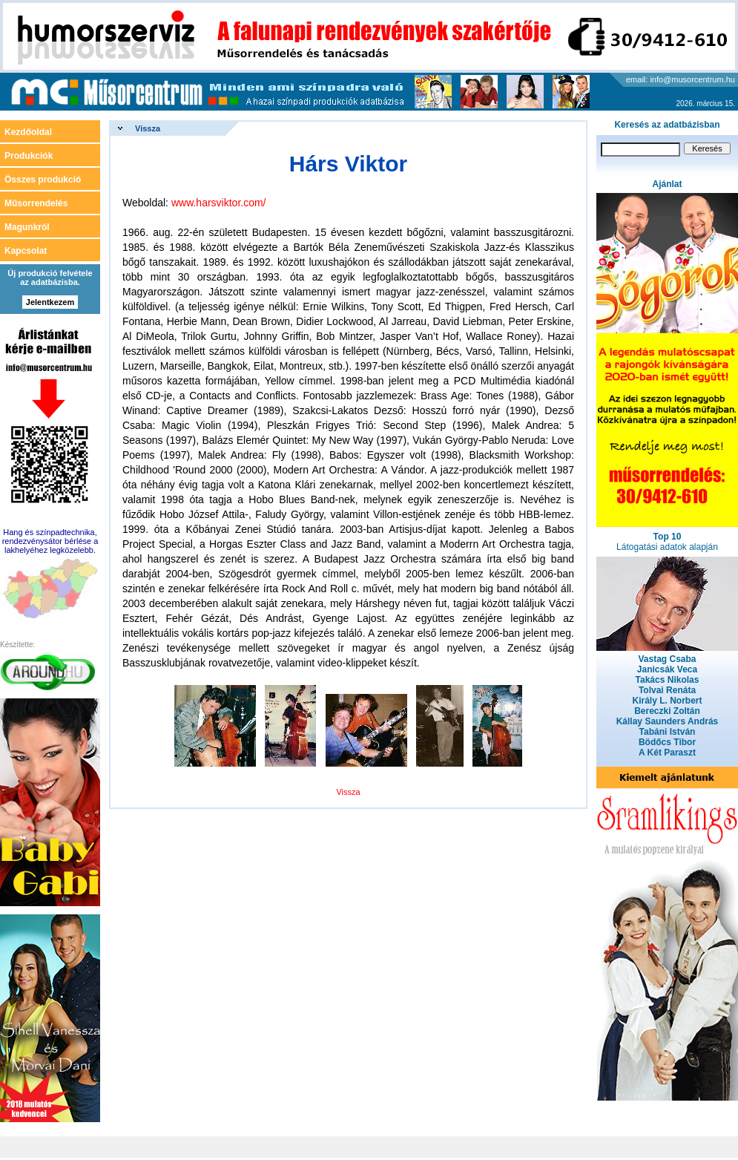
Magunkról (27, 227)
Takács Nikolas (667, 680)
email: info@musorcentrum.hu (680, 79)
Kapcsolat (25, 251)
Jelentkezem (50, 302)
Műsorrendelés (35, 203)
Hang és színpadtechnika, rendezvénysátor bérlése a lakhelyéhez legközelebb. (50, 541)
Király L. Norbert (667, 700)
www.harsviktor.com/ (218, 203)
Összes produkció (42, 179)
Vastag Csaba (667, 659)
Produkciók (28, 156)
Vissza (147, 128)
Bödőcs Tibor (667, 742)
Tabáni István (667, 732)
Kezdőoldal (28, 132)
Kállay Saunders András (667, 721)
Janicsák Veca (667, 669)
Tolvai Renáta (667, 690)
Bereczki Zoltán (667, 711)
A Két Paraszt (667, 752)
